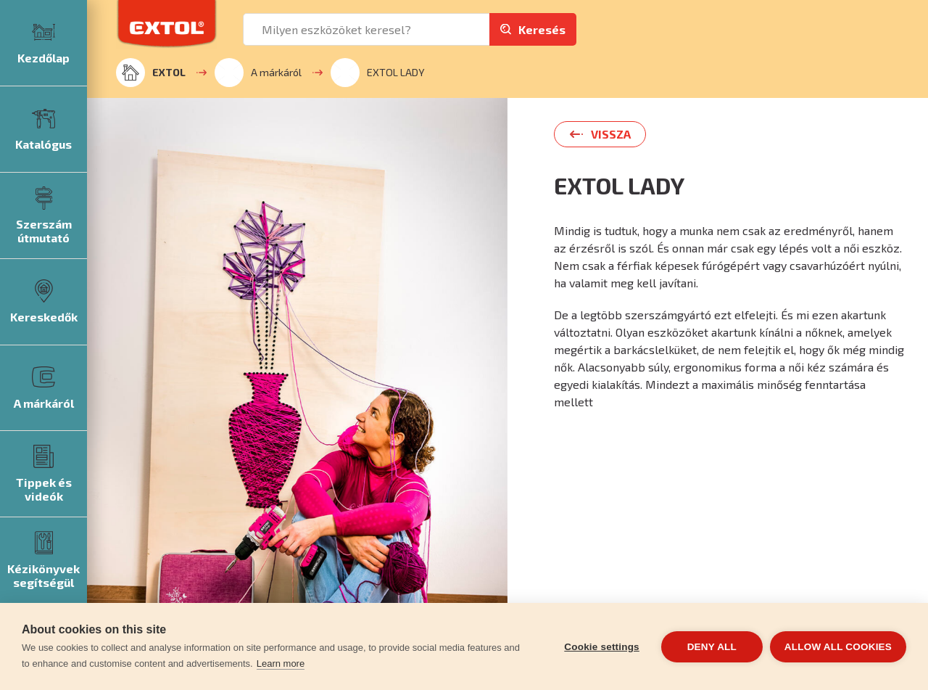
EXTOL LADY (378, 72)
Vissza (611, 134)
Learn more (280, 663)
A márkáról (258, 72)
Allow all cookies (838, 646)
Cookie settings (601, 646)
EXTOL (151, 72)
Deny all (712, 646)
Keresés (542, 29)
